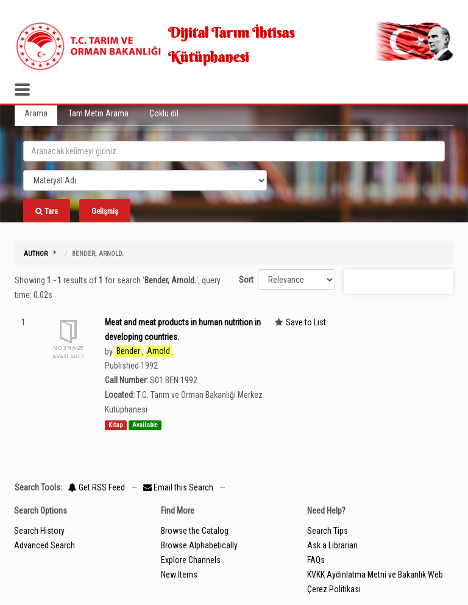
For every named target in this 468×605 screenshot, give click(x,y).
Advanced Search (44, 545)
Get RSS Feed (96, 487)
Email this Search (179, 487)
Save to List (306, 322)
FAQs (316, 560)
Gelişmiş (104, 211)
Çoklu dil (164, 113)
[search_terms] (234, 151)
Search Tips (327, 531)
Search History (39, 531)
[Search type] (145, 180)
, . (144, 351)
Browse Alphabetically (199, 545)
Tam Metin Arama (98, 113)
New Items (179, 574)
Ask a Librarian (332, 545)
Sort (246, 280)
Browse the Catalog (195, 531)
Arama (36, 113)
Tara (46, 211)
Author (36, 254)
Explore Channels (191, 560)
